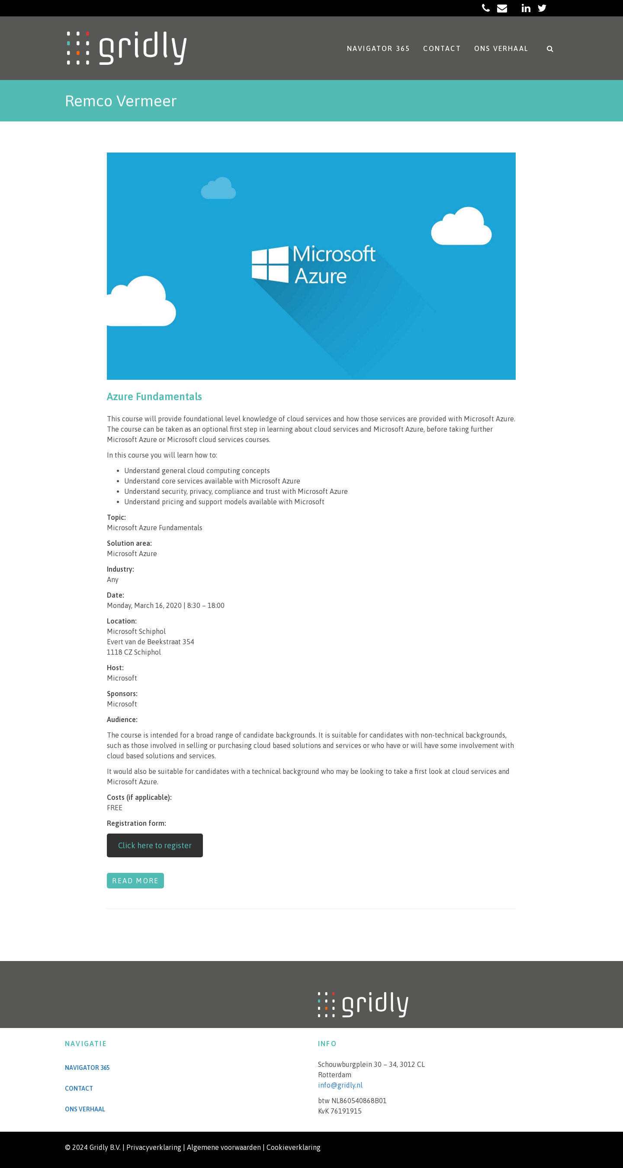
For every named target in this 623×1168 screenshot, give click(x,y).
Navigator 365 (379, 48)
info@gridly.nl (340, 1085)
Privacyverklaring (153, 1147)
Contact (442, 48)
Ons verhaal (501, 48)
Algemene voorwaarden (224, 1147)
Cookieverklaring (294, 1147)
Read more (135, 881)
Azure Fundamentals (154, 396)
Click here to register (155, 845)
